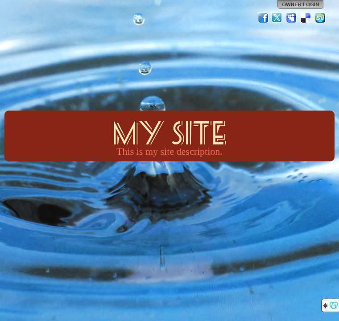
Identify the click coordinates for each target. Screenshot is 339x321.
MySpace (291, 18)
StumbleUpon (320, 18)
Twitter (277, 18)
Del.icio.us (306, 18)
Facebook (263, 18)
